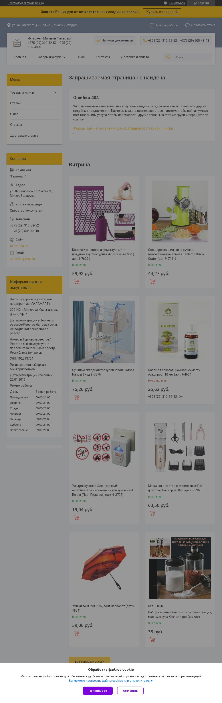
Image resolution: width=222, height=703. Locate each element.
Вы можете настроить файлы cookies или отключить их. (109, 680)
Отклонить (130, 690)
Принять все (98, 690)
